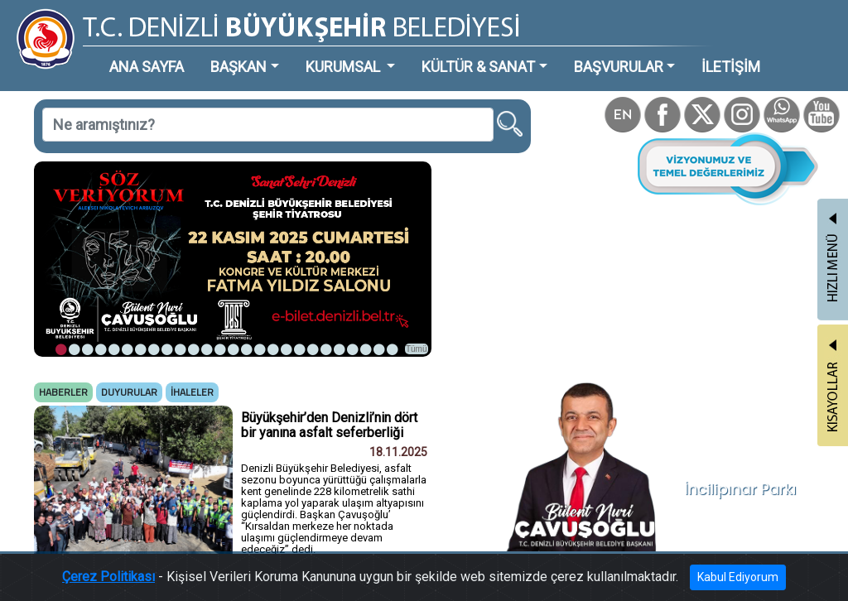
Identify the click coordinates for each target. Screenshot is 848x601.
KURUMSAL (344, 66)
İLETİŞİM (730, 66)
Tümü (416, 348)
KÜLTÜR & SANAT (478, 66)
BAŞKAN (238, 66)
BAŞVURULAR (618, 66)
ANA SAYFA (146, 66)
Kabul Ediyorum (737, 580)
